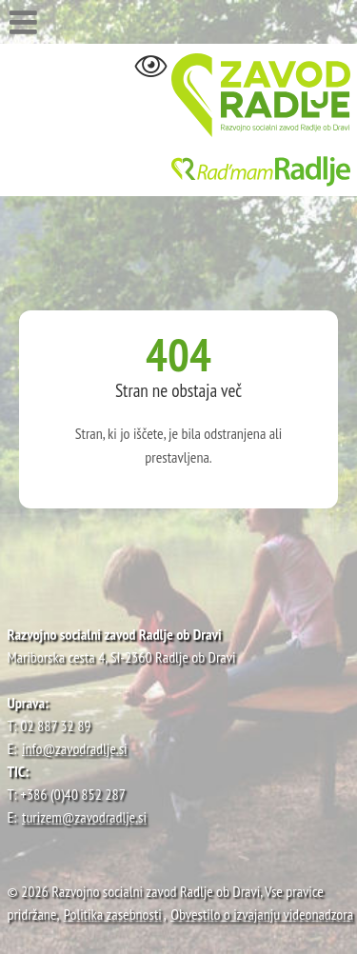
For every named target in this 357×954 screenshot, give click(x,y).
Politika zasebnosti (113, 914)
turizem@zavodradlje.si (84, 816)
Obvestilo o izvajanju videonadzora (261, 914)
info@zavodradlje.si (75, 748)
